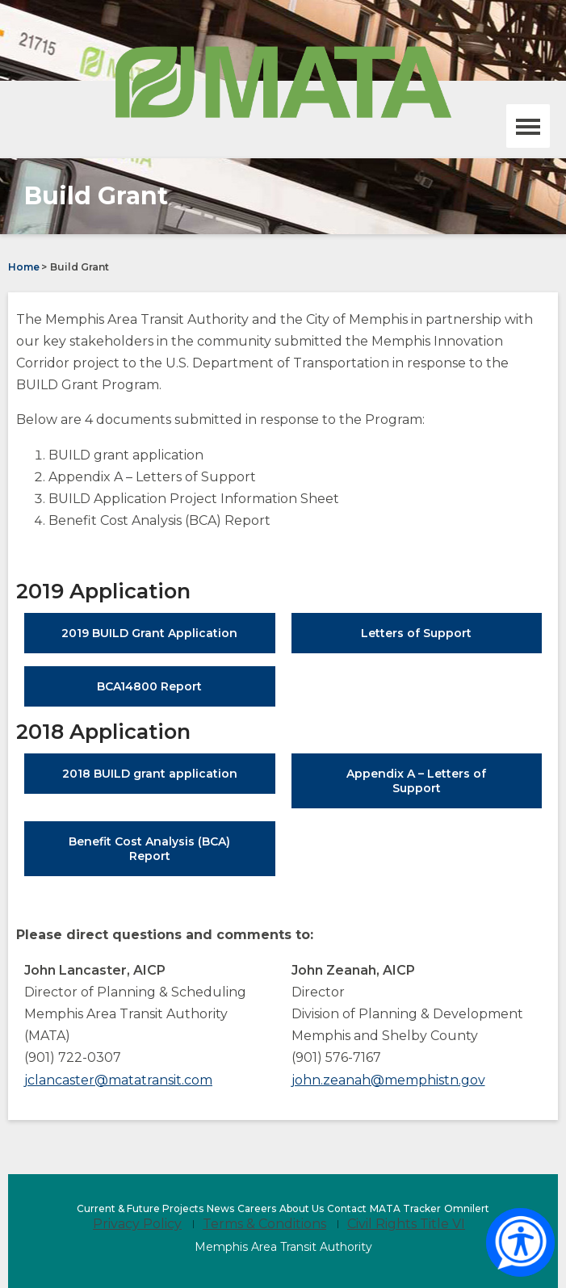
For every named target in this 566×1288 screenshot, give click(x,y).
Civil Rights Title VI (406, 1223)
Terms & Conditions (264, 1223)
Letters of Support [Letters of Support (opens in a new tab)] (442, 639)
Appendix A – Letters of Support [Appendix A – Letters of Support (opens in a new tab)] (419, 787)
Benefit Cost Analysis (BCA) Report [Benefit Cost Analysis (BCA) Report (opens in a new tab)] (149, 855)
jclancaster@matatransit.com (118, 1080)
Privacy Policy (137, 1223)
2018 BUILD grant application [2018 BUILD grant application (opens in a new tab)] (168, 780)
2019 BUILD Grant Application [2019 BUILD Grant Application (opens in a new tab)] (168, 639)
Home (24, 267)
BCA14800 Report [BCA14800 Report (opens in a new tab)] (175, 692)
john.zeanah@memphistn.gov (388, 1080)
